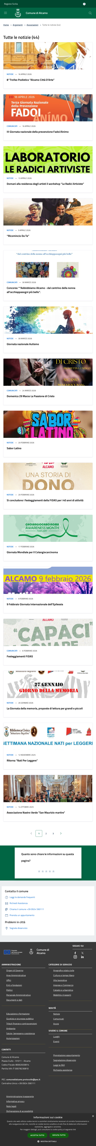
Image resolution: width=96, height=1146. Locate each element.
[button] (48, 1141)
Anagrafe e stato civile (63, 970)
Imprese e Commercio (63, 985)
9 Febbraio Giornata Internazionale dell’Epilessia (35, 604)
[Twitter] (82, 953)
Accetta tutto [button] (37, 1135)
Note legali (11, 1106)
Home (6, 25)
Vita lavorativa (60, 980)
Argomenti (18, 25)
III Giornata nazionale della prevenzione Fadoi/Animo (38, 132)
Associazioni (32, 25)
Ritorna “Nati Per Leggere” (22, 760)
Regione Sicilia (11, 3)
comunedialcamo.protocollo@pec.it (23, 1079)
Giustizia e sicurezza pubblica (20, 1018)
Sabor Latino (14, 448)
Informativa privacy (15, 1101)
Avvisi (56, 1023)
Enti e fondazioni (14, 985)
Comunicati (12, 126)
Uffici (8, 980)
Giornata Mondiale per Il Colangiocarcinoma (32, 552)
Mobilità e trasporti (62, 995)
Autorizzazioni (13, 1038)
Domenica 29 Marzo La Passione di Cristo (31, 396)
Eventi (56, 1041)
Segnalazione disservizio (64, 1060)
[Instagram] (75, 957)
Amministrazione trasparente (20, 1096)
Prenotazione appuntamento (66, 1055)
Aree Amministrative (16, 975)
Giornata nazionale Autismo (23, 344)
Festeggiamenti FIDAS (20, 656)
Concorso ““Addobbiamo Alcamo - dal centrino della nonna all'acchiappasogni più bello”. (41, 290)
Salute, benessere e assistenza (20, 1033)
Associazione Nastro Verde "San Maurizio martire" (36, 812)
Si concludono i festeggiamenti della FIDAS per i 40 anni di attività (45, 500)
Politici (9, 990)
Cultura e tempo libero (63, 975)
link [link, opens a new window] (74, 1129)
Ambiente (10, 1028)
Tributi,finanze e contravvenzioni (21, 1023)
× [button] (93, 1116)
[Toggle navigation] (5, 12)
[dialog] (48, 1129)
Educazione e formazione (18, 1013)
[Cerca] (90, 13)
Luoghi (56, 1036)
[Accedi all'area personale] (84, 4)
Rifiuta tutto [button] (59, 1135)
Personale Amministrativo (18, 995)
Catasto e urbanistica (63, 990)
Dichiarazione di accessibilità (19, 1111)
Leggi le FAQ (59, 1065)
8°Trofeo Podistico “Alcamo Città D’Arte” (31, 80)
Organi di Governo (14, 970)
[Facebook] (75, 953)
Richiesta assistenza (62, 1070)
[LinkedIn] (82, 957)
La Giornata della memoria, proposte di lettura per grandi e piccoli (45, 708)
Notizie (10, 74)
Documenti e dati (14, 1000)
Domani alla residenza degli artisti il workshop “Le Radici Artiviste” (45, 184)
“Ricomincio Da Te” (18, 236)
